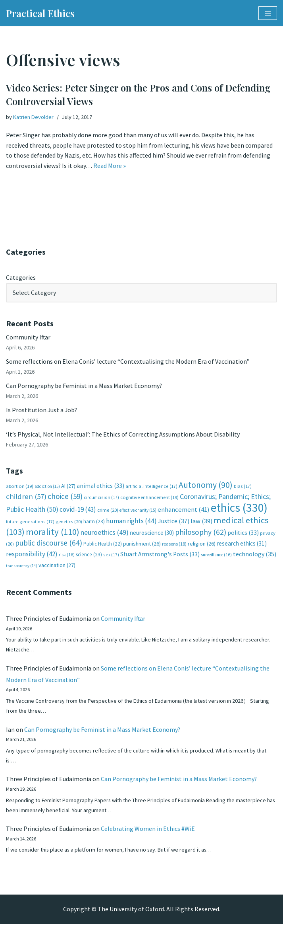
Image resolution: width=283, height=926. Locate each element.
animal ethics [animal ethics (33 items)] (100, 486)
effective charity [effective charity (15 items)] (137, 511)
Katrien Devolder (33, 117)
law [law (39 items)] (201, 522)
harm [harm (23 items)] (94, 522)
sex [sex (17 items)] (111, 555)
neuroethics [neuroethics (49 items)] (105, 533)
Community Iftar (28, 337)
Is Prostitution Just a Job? (42, 410)
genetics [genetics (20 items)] (69, 522)
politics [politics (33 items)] (243, 533)
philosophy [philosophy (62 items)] (200, 533)
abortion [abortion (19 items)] (19, 486)
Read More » (110, 166)
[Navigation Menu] (267, 13)
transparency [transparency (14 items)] (21, 566)
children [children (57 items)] (26, 497)
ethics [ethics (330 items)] (239, 508)
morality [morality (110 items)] (52, 532)
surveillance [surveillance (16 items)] (216, 555)
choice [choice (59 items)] (65, 497)
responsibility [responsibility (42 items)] (32, 554)
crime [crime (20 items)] (107, 511)
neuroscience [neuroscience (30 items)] (152, 533)
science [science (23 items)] (89, 555)
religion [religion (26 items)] (202, 544)
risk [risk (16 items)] (67, 555)
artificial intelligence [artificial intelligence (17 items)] (151, 486)
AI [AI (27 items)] (68, 486)
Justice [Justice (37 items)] (173, 522)
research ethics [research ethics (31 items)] (242, 544)
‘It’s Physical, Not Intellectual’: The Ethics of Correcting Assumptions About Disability (123, 435)
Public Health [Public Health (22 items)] (102, 544)
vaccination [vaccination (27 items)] (57, 566)
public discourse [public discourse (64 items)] (48, 543)
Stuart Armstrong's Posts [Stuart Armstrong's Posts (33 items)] (160, 555)
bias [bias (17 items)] (243, 486)
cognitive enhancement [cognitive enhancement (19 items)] (149, 498)
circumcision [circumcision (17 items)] (101, 498)
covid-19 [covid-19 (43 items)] (78, 510)
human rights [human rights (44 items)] (131, 521)
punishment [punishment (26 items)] (142, 544)
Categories (21, 277)
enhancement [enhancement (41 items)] (184, 510)
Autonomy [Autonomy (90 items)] (206, 485)
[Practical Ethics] (40, 13)
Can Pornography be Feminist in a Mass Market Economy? (84, 386)
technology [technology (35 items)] (254, 555)
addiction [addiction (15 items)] (47, 486)
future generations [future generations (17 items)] (30, 522)
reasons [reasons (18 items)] (174, 545)
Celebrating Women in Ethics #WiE (148, 830)
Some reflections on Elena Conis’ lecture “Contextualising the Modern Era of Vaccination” (128, 362)
